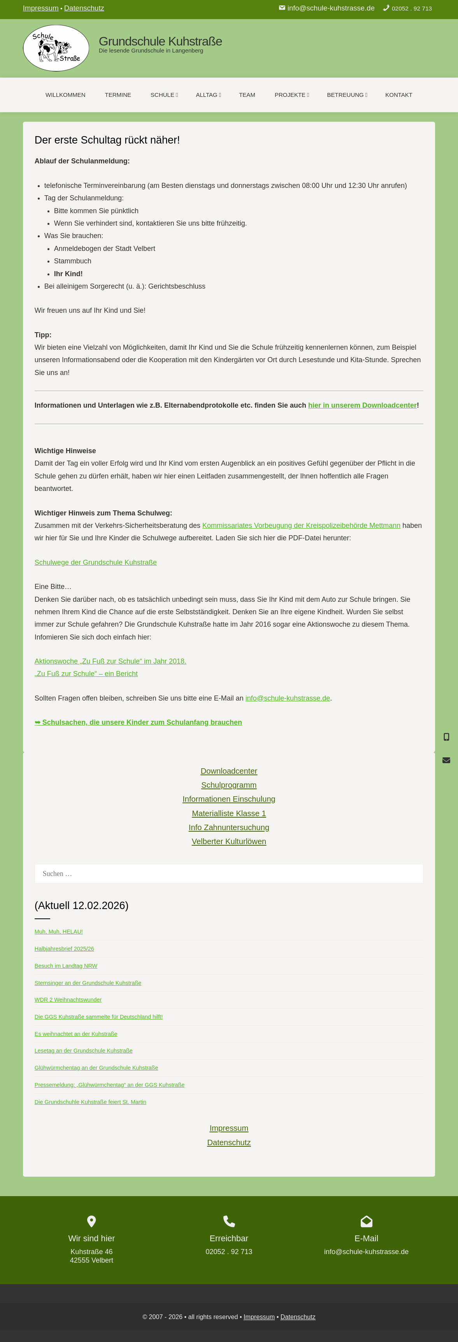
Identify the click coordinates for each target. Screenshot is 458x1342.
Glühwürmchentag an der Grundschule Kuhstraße (96, 1068)
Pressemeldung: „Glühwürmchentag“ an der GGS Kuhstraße (110, 1085)
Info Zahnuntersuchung (229, 827)
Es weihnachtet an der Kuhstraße (76, 1034)
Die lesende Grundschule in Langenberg (151, 50)
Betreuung (347, 94)
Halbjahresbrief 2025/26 (64, 949)
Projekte (292, 94)
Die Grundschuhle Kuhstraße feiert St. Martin (90, 1102)
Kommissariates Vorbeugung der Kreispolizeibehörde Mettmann (301, 525)
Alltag (208, 94)
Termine (118, 94)
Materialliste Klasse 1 (229, 813)
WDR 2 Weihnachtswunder (68, 1000)
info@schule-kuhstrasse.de (331, 8)
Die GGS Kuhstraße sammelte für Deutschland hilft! (99, 1017)
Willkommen (66, 94)
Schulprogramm (228, 785)
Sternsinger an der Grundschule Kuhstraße (88, 983)
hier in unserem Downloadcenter (362, 405)
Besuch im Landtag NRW (66, 966)
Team (247, 94)
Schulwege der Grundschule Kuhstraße (96, 562)
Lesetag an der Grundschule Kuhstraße (84, 1051)
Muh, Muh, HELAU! (59, 932)
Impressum (41, 8)
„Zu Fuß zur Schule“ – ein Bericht (86, 674)
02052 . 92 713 (412, 8)
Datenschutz (84, 8)
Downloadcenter (229, 771)
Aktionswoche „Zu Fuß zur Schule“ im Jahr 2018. (110, 661)
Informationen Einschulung (229, 799)
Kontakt (398, 94)
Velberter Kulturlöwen (229, 841)
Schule (164, 94)
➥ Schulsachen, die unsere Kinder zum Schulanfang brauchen (138, 722)
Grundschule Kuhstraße (160, 41)
